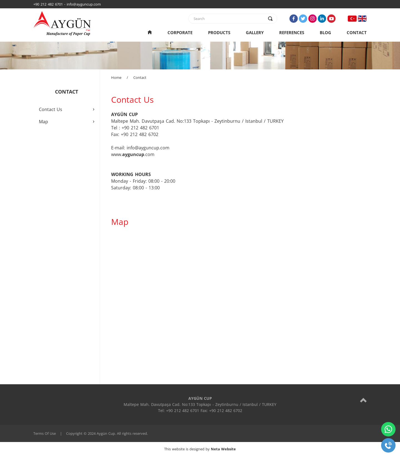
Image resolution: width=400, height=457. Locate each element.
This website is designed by (200, 448)
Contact (139, 77)
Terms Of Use (44, 433)
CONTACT (357, 32)
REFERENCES (291, 32)
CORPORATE (180, 32)
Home (116, 77)
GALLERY (255, 32)
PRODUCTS (219, 32)
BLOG (325, 32)
